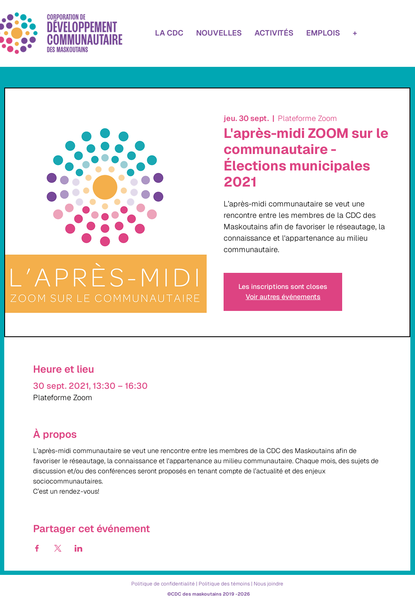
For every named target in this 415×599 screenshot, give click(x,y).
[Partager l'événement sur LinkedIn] (79, 548)
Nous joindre (268, 583)
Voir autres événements (283, 296)
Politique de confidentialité (163, 583)
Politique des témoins (224, 583)
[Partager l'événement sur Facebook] (37, 548)
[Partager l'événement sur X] (58, 548)
